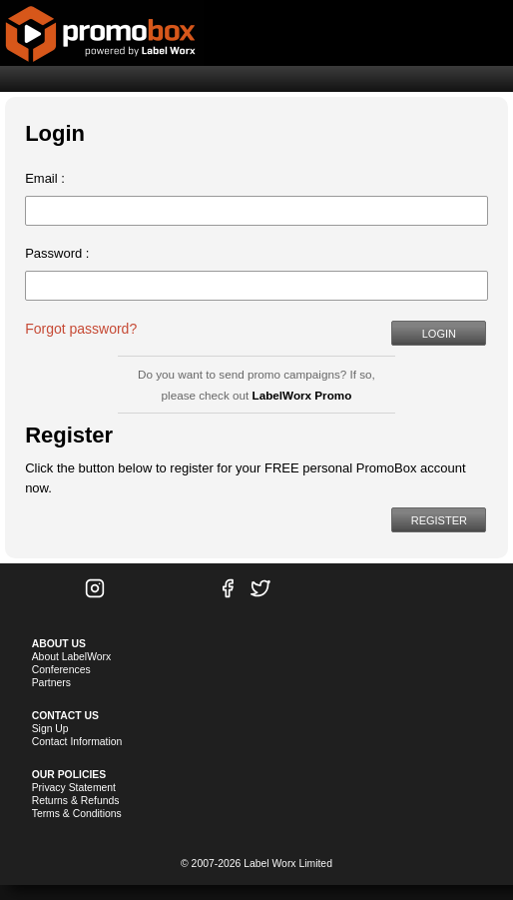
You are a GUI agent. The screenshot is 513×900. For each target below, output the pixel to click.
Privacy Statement (74, 787)
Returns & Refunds (76, 800)
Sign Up (50, 728)
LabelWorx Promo (302, 395)
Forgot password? (81, 329)
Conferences (61, 669)
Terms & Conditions (77, 813)
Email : (45, 178)
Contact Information (77, 741)
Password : (57, 253)
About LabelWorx (72, 656)
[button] (438, 333)
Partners (51, 682)
